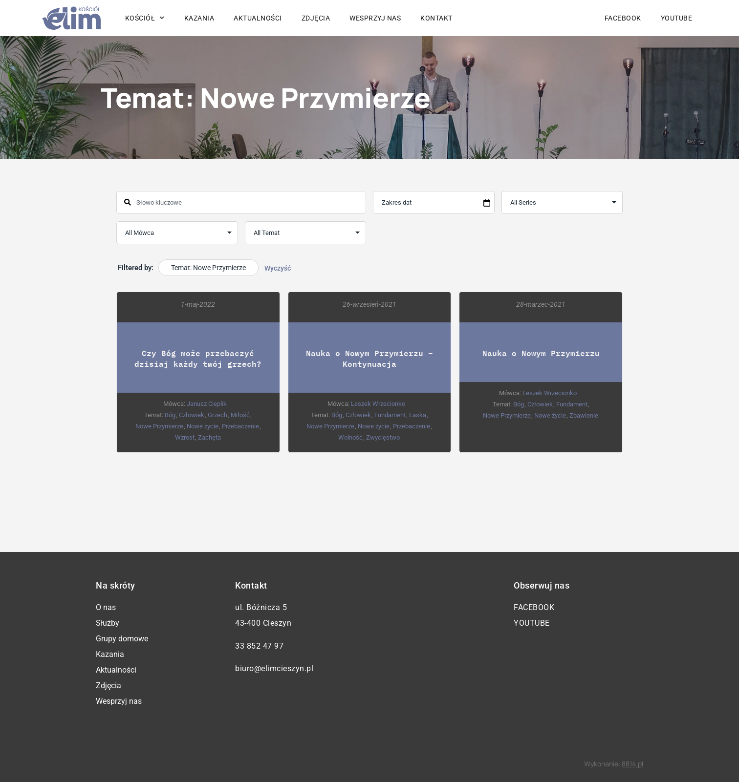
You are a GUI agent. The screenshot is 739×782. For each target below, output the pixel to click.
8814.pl (632, 763)
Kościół (145, 18)
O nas (106, 607)
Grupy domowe (122, 638)
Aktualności (258, 18)
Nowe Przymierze (159, 426)
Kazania (199, 18)
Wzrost (185, 437)
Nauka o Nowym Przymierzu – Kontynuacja (369, 358)
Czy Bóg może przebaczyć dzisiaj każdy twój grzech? (197, 358)
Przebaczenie (240, 426)
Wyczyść (277, 268)
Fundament (390, 415)
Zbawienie (583, 415)
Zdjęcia (316, 18)
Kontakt (436, 18)
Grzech (217, 415)
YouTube (677, 18)
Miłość (240, 415)
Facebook (623, 18)
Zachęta (209, 437)
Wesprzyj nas (375, 18)
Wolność (350, 437)
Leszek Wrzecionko (378, 403)
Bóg (170, 415)
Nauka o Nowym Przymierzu (541, 352)
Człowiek (191, 415)
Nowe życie (202, 426)
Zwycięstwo (383, 437)
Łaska (417, 415)
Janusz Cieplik (207, 403)
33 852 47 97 (259, 646)
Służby (107, 623)
